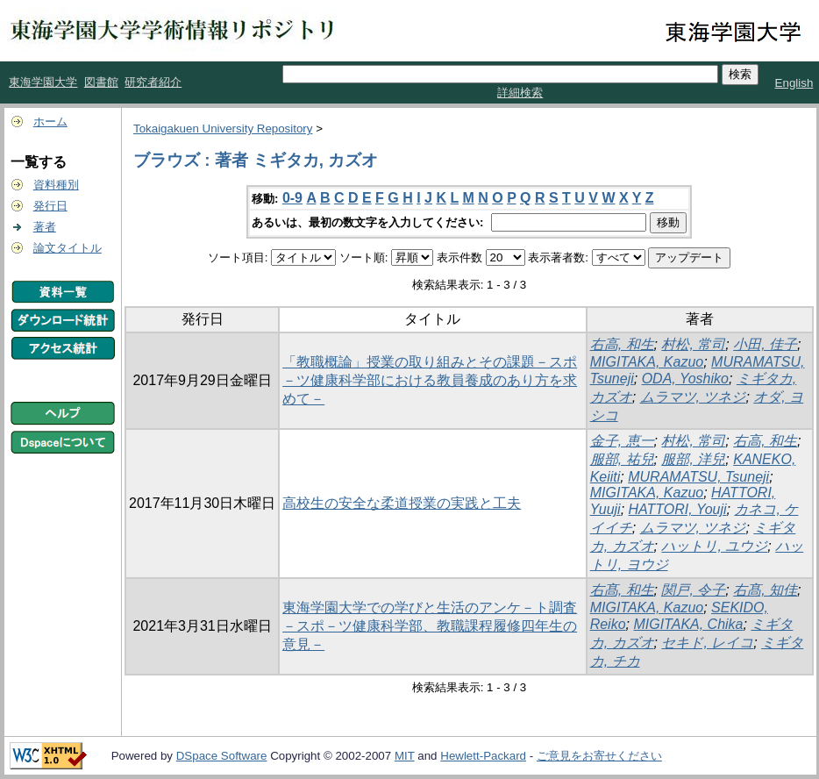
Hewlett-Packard (483, 755)
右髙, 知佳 (765, 589)
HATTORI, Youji (678, 509)
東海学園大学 (43, 82)
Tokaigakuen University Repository (222, 128)
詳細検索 (520, 92)
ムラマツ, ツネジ (693, 397)
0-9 (292, 197)
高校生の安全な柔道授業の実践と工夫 (401, 503)
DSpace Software (221, 755)
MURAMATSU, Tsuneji (698, 476)
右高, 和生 (622, 344)
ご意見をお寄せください (599, 755)
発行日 (50, 205)
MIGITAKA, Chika (688, 624)
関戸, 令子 (693, 589)
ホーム (50, 121)
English (794, 82)
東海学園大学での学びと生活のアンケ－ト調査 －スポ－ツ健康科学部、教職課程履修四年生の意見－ (429, 626)
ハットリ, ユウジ (714, 546)
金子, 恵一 (622, 440)
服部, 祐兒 (622, 459)
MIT (405, 755)
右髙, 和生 (622, 589)
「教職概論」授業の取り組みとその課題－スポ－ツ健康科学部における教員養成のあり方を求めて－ (429, 380)
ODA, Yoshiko (685, 378)
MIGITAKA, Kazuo (647, 361)
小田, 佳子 (765, 344)
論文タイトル (67, 247)
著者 (44, 226)
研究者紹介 (153, 82)
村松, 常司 (693, 344)
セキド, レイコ (707, 642)
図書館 (101, 82)
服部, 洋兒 (693, 459)
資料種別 (56, 184)
